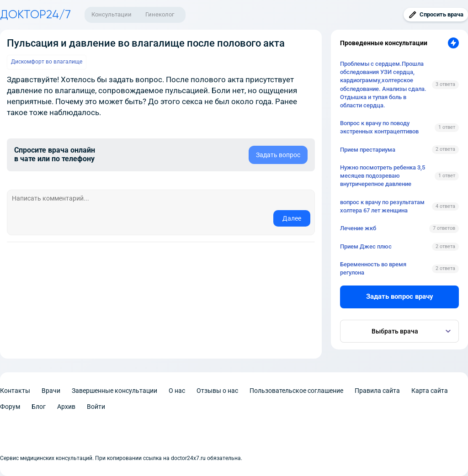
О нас (177, 390)
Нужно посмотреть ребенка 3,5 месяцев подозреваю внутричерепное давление (382, 175)
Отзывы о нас (217, 390)
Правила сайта (377, 390)
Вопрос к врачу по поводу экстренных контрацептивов (379, 127)
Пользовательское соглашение (296, 390)
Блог (39, 406)
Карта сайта (429, 390)
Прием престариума (367, 149)
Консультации (111, 14)
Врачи (51, 390)
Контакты (15, 390)
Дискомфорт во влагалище (46, 61)
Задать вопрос (278, 155)
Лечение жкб (358, 228)
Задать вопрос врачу (399, 296)
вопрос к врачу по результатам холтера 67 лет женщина (382, 206)
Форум (10, 406)
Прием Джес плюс (366, 246)
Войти (96, 406)
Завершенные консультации (114, 390)
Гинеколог (159, 14)
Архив (66, 406)
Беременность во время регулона (373, 268)
